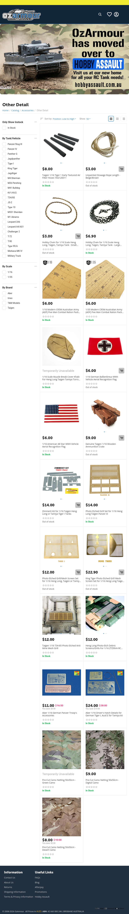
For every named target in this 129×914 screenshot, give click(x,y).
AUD (38, 911)
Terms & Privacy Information (18, 896)
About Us (8, 882)
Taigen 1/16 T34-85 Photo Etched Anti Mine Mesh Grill (61, 647)
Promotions (41, 891)
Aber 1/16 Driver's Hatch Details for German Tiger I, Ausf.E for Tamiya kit (104, 714)
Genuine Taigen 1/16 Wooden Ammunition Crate (101, 445)
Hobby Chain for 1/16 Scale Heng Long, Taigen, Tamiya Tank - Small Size (59, 243)
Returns (8, 887)
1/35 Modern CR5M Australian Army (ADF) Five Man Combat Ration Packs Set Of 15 (104, 311)
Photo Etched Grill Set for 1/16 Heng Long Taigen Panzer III (104, 512)
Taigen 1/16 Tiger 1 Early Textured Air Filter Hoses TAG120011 (61, 176)
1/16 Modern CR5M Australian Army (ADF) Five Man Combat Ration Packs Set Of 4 (61, 311)
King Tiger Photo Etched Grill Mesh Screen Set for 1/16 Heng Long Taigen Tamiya (105, 579)
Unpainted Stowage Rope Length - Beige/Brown (103, 176)
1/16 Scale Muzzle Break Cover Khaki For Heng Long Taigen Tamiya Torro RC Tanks (61, 378)
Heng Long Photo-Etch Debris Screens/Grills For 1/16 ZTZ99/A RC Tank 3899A (103, 647)
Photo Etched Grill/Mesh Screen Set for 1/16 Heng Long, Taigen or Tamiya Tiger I (61, 579)
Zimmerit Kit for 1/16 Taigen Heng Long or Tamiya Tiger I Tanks (59, 512)
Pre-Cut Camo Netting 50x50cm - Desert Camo (59, 848)
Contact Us (9, 877)
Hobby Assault (42, 896)
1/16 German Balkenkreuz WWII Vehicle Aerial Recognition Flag (102, 378)
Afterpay (39, 887)
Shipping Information (15, 891)
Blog (37, 882)
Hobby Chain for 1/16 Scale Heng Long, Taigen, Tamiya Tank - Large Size (103, 243)
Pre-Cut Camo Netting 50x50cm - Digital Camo (102, 781)
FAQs (37, 877)
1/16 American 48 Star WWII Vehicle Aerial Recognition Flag (60, 445)
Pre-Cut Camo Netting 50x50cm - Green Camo (59, 781)
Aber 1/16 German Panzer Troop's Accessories (59, 714)
